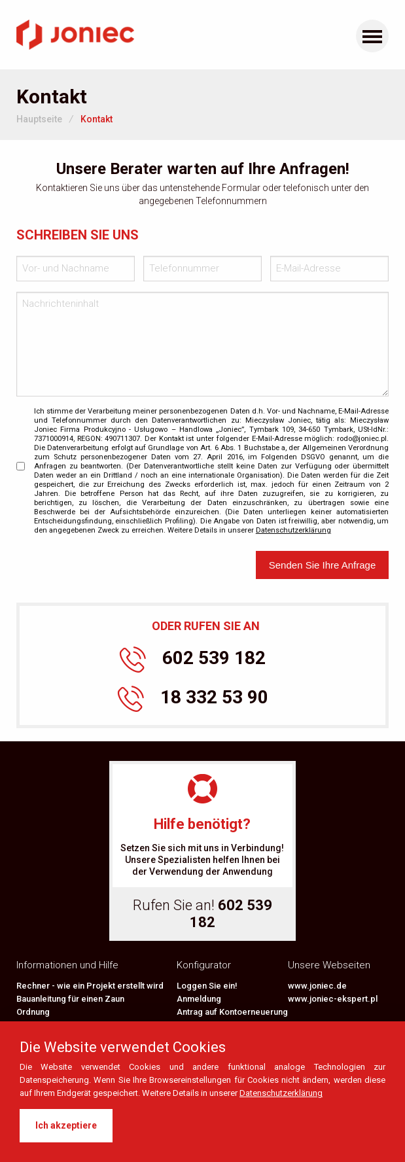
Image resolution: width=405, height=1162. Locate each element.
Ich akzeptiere (66, 1125)
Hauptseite (39, 119)
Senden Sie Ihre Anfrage (322, 565)
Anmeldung (199, 999)
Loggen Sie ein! (207, 986)
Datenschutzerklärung (281, 1093)
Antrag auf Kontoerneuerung (232, 1012)
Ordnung (33, 1012)
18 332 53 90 (193, 699)
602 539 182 (193, 659)
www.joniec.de (317, 986)
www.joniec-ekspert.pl (333, 999)
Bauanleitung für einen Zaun (70, 999)
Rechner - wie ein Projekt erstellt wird (90, 986)
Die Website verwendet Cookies (123, 1047)
